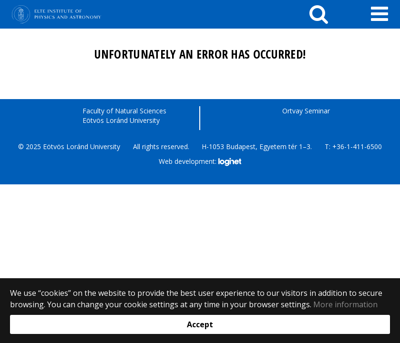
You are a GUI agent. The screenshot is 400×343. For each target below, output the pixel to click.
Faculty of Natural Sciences (124, 110)
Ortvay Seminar (306, 110)
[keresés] (318, 14)
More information (345, 304)
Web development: (200, 162)
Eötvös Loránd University (121, 120)
